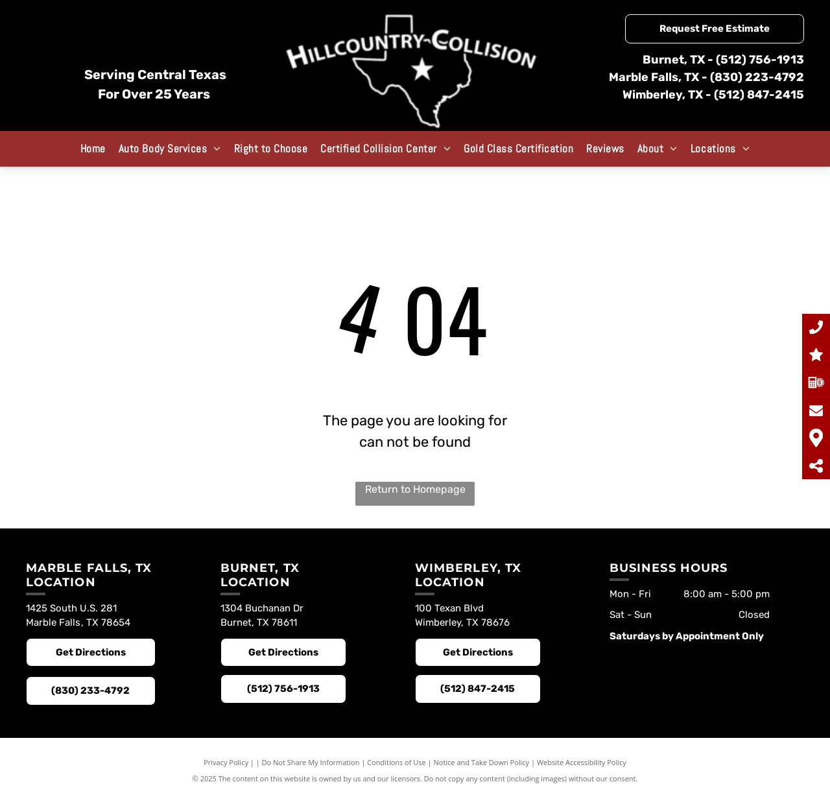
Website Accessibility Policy (581, 762)
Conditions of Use (396, 762)
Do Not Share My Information (311, 762)
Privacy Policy (226, 762)
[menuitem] (93, 148)
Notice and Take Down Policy (482, 762)
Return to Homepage (415, 489)
